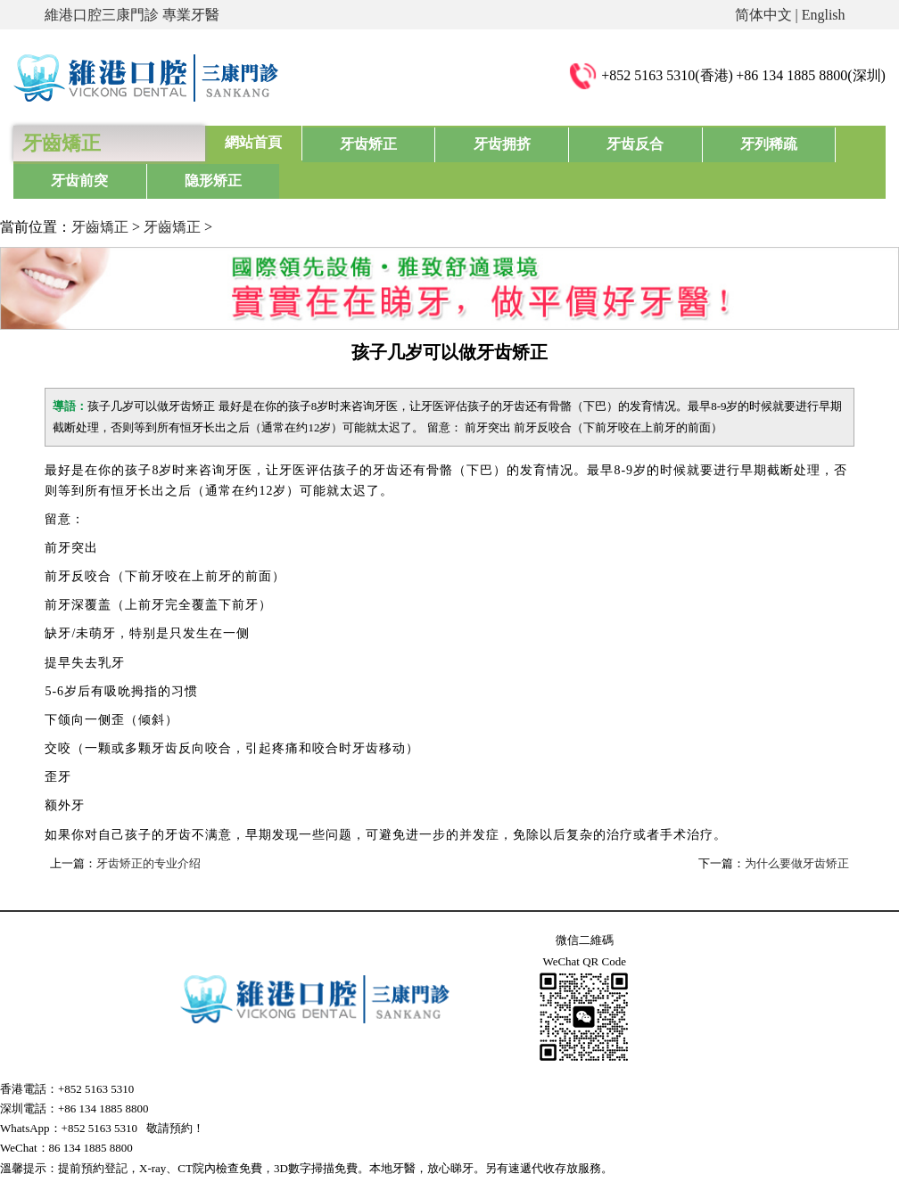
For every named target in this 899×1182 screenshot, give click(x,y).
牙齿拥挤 (446, 142)
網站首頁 (253, 142)
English (823, 14)
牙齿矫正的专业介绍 (148, 826)
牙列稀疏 (640, 142)
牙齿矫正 (350, 142)
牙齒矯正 (99, 189)
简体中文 (763, 14)
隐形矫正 (833, 142)
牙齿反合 (544, 142)
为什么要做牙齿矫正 (797, 826)
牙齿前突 (737, 142)
